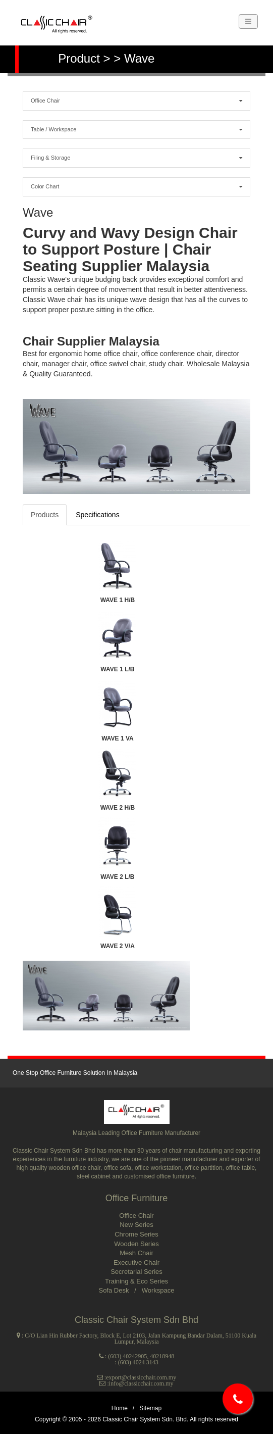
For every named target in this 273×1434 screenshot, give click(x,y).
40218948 (162, 1356)
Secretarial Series (136, 1271)
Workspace (158, 1290)
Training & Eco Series (136, 1281)
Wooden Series (136, 1244)
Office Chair (136, 100)
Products (45, 515)
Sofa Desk (114, 1290)
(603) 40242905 (127, 1356)
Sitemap (150, 1408)
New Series (136, 1224)
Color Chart (136, 186)
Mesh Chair (136, 1253)
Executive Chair (136, 1262)
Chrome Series (136, 1234)
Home (120, 1408)
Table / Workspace (136, 129)
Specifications (97, 515)
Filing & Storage (136, 157)
